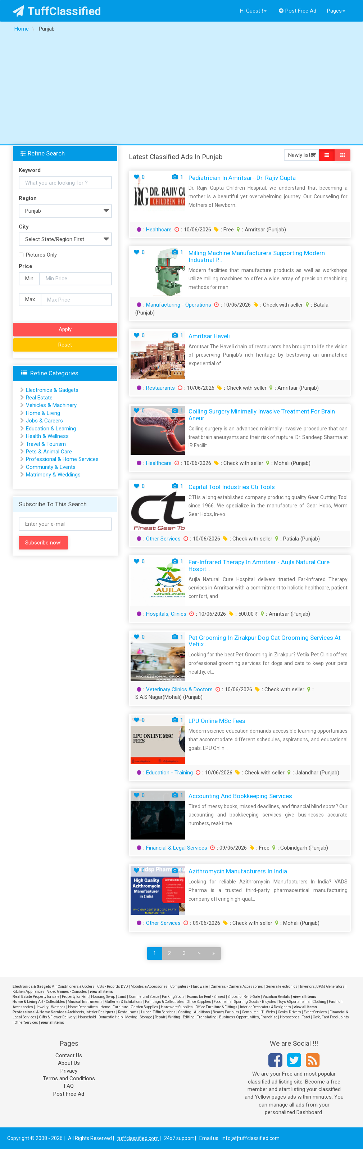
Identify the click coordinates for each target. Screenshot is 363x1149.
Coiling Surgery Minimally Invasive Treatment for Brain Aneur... (262, 415)
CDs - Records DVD (112, 987)
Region (28, 198)
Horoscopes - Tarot (295, 1017)
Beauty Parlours (226, 1012)
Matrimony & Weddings (53, 474)
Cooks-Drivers (289, 1012)
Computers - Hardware (189, 987)
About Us (69, 1063)
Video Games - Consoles (67, 992)
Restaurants (160, 388)
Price (25, 266)
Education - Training (169, 772)
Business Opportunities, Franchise (248, 1017)
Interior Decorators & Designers (265, 1007)
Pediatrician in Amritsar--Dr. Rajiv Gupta (242, 177)
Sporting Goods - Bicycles (255, 1002)
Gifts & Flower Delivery (57, 1017)
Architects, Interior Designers (91, 1012)
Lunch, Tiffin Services (158, 1012)
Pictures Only (38, 255)
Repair (160, 1017)
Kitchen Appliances (29, 992)
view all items (101, 992)
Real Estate (39, 397)
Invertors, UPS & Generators (322, 987)
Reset (65, 344)
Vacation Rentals (276, 997)
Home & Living (43, 413)
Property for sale (46, 997)
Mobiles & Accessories (149, 987)
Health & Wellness (47, 436)
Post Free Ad (297, 11)
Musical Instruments (85, 1002)
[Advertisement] (181, 90)
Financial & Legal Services (176, 848)
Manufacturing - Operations (178, 305)
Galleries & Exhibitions (123, 1002)
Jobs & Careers (44, 420)
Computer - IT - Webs (258, 1012)
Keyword (30, 170)
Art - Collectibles (51, 1002)
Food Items (223, 1002)
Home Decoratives (83, 1007)
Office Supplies (198, 1002)
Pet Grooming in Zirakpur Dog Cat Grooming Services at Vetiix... (265, 641)
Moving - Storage (138, 1017)
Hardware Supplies (177, 1007)
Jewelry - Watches (50, 1007)
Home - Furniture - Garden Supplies (129, 1007)
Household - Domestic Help (100, 1017)
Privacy (68, 1071)
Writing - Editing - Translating (192, 1017)
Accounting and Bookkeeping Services (240, 796)
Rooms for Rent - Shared (206, 997)
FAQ (69, 1086)
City (24, 226)
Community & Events (51, 467)
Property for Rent (75, 997)
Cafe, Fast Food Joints (331, 1017)
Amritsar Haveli (209, 336)
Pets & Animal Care (49, 451)
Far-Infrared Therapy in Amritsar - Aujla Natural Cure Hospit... (259, 565)
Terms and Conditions (69, 1078)
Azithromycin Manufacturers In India (238, 871)
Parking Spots (173, 997)
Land (122, 997)
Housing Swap (103, 997)
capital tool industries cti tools (232, 486)
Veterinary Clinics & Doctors (179, 689)
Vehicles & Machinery (51, 405)
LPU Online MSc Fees (217, 720)
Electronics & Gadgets (52, 390)
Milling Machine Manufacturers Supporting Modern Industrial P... (257, 256)
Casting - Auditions (194, 1012)
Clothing (319, 1002)
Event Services (315, 1012)
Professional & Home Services (62, 459)
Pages (336, 11)
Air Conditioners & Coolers (73, 987)
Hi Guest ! (253, 11)
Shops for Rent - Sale (244, 997)
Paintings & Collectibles (164, 1002)
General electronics (282, 987)
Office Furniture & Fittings (216, 1007)
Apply (65, 329)
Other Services (163, 538)
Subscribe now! (43, 542)
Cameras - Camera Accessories (236, 987)
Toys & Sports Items (294, 1002)
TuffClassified (57, 11)
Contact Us (68, 1055)
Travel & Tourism (46, 444)
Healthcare (159, 229)
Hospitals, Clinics (166, 614)
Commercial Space (144, 997)
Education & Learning (51, 428)
